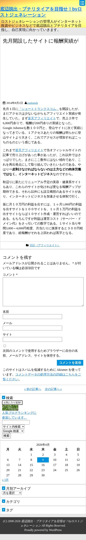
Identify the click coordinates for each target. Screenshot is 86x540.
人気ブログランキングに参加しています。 (19, 418)
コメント (10, 274)
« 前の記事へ (32, 395)
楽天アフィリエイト (42, 118)
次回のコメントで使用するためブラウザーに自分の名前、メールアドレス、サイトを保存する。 (40, 359)
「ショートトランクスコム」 (38, 109)
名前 (6, 317)
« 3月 (5, 485)
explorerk (32, 102)
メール (7, 329)
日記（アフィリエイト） (45, 245)
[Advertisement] (34, 74)
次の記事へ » (53, 395)
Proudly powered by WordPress (43, 535)
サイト (7, 340)
